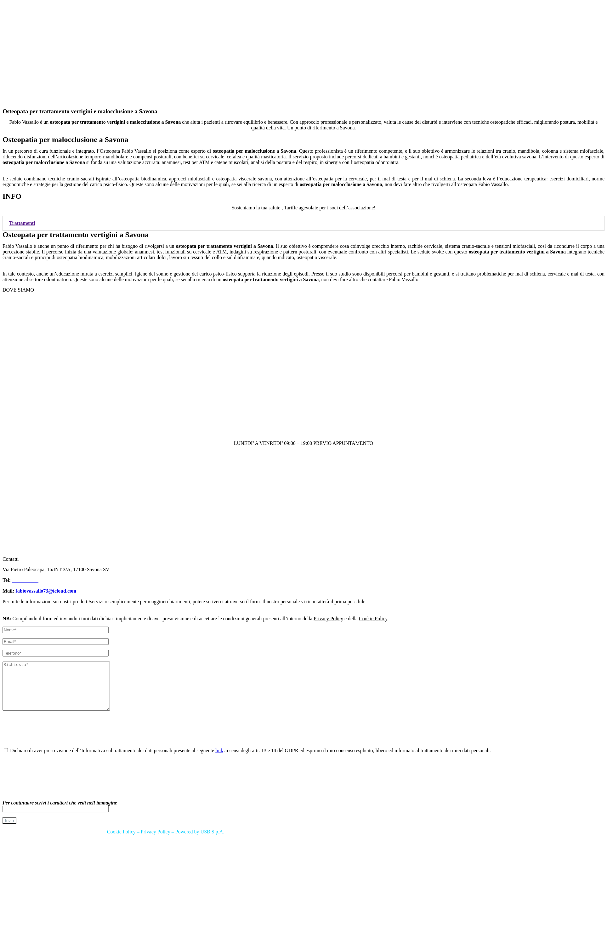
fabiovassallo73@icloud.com (45, 591)
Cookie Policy (373, 618)
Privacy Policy (328, 618)
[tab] (303, 223)
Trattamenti (22, 223)
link (219, 760)
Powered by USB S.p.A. (199, 841)
